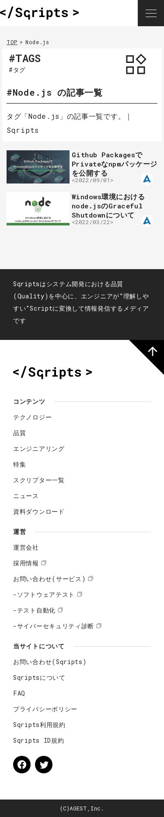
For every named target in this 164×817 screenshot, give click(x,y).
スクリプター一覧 (39, 480)
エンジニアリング (39, 448)
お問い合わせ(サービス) (49, 579)
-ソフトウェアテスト (44, 594)
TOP (12, 41)
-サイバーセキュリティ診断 (53, 626)
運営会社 (26, 547)
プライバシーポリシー (45, 709)
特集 (19, 464)
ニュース (26, 496)
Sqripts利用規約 (39, 724)
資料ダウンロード (39, 511)
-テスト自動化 (34, 610)
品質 (19, 433)
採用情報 (26, 563)
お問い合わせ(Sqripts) (50, 662)
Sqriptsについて (39, 677)
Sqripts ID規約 (38, 740)
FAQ (19, 693)
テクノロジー (32, 417)
